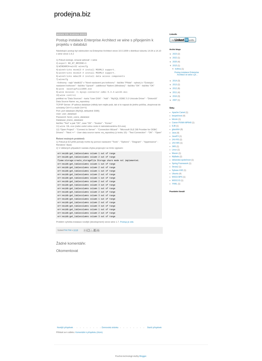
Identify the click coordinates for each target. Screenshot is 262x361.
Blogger (142, 353)
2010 (175, 96)
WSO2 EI (176, 180)
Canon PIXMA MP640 (181, 122)
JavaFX (175, 136)
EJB (174, 126)
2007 (175, 100)
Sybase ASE (177, 170)
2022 (175, 58)
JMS (174, 146)
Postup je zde (127, 218)
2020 (175, 62)
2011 (175, 92)
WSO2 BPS (177, 177)
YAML (174, 184)
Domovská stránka (110, 324)
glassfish (176, 129)
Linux (174, 150)
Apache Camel (178, 112)
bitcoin (175, 119)
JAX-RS (175, 139)
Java (174, 133)
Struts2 (175, 167)
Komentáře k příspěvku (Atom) (89, 329)
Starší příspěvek (154, 324)
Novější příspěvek (65, 324)
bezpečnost (177, 116)
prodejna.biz (72, 14)
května (178, 69)
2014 (175, 81)
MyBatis (175, 156)
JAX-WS (175, 143)
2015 (175, 65)
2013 (175, 84)
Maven (175, 153)
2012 (175, 88)
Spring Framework (180, 163)
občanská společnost (181, 160)
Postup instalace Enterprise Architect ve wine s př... (186, 73)
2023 (175, 54)
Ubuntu (175, 173)
